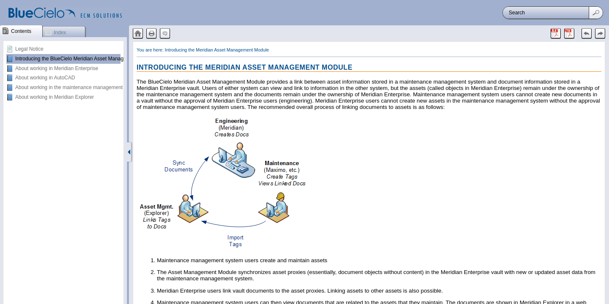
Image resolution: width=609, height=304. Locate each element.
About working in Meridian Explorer (54, 97)
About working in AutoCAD (45, 78)
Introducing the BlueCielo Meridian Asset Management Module (85, 59)
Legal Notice (29, 49)
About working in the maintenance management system (77, 87)
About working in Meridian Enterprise (56, 68)
